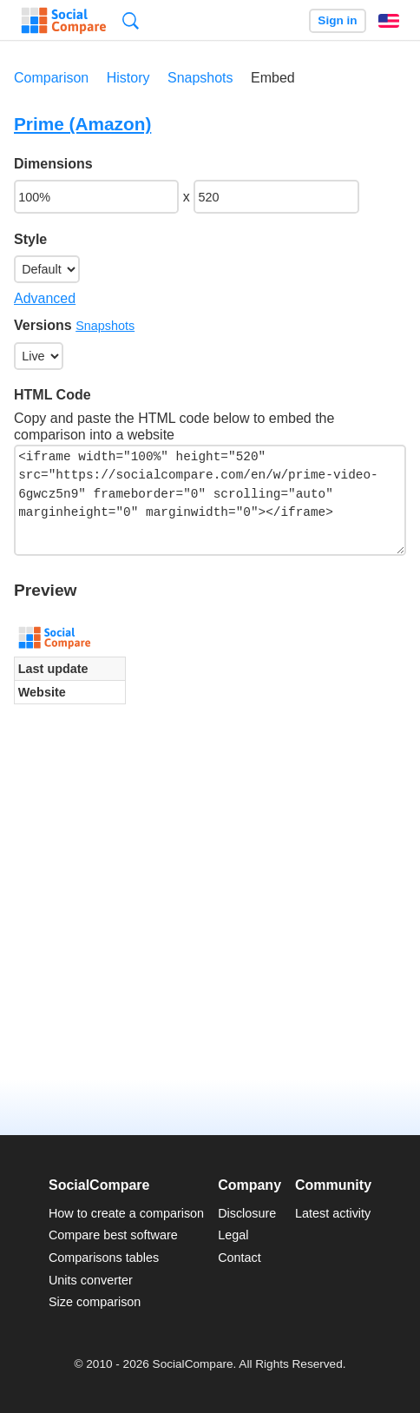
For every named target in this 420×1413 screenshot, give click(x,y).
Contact (239, 1257)
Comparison (51, 77)
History (128, 77)
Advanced (44, 298)
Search (130, 20)
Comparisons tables (104, 1257)
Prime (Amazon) (82, 124)
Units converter (91, 1280)
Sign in (337, 20)
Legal (233, 1235)
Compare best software (113, 1235)
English (388, 21)
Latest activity (333, 1213)
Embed (273, 77)
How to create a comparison (126, 1213)
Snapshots (200, 77)
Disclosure (247, 1213)
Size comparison (95, 1302)
